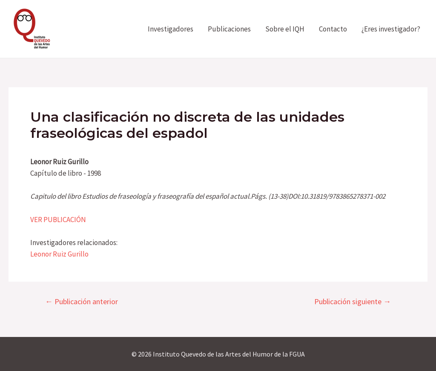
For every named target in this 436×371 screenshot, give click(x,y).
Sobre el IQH (284, 29)
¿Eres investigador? (390, 29)
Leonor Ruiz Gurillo (59, 254)
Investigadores (170, 29)
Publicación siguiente (352, 301)
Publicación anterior (81, 301)
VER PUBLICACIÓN (58, 219)
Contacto (333, 29)
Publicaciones (229, 29)
